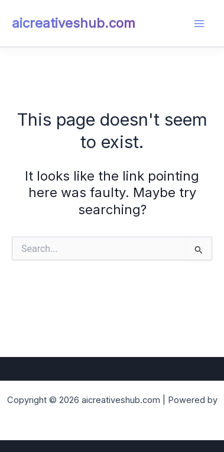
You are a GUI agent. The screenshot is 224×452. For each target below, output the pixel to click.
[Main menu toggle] (199, 24)
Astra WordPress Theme (112, 415)
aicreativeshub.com (73, 23)
